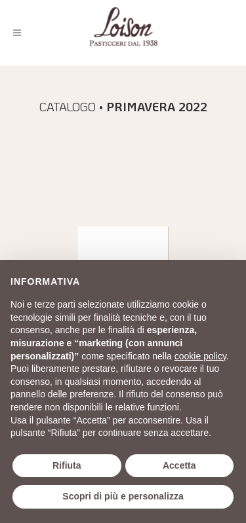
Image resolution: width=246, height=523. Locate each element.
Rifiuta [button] (66, 465)
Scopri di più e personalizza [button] (122, 496)
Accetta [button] (179, 465)
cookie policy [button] (200, 356)
